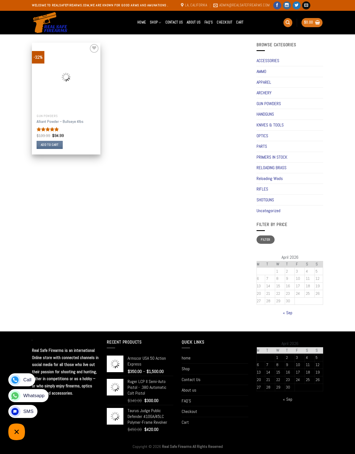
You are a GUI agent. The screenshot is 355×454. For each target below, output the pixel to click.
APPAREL (264, 82)
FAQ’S (208, 22)
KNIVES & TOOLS (270, 125)
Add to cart (50, 145)
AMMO (261, 71)
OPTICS (262, 136)
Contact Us (174, 22)
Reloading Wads (270, 178)
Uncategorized (268, 211)
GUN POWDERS (269, 103)
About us (194, 22)
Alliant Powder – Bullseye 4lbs (60, 121)
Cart (239, 22)
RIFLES (262, 189)
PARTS (262, 146)
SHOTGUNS (265, 200)
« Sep (287, 313)
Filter (265, 239)
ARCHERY (264, 93)
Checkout (224, 22)
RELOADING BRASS (271, 168)
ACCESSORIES (268, 61)
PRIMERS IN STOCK (272, 157)
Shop (155, 22)
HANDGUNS (265, 114)
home (141, 22)
